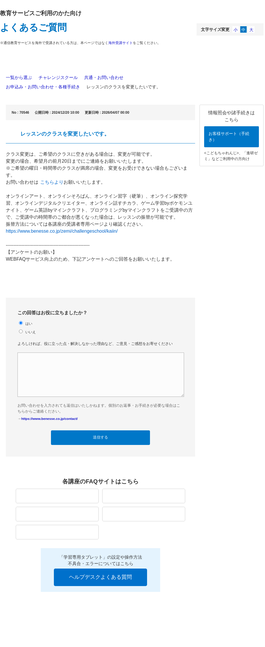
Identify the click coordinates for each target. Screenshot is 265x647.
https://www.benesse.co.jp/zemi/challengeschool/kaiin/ (62, 231)
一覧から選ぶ (19, 77)
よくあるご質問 (33, 27)
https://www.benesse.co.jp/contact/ (49, 418)
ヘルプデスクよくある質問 (100, 577)
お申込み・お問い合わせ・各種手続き (43, 86)
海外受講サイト (120, 43)
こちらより (51, 182)
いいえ (30, 332)
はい (28, 323)
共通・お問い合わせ (103, 77)
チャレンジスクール (58, 77)
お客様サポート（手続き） (229, 136)
